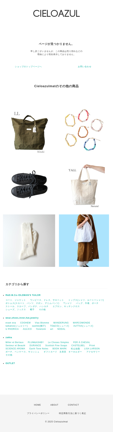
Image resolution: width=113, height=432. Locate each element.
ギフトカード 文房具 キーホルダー (63, 352)
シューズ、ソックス (16, 309)
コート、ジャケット (16, 300)
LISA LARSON (92, 348)
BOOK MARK (60, 348)
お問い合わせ (84, 66)
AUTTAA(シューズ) (83, 326)
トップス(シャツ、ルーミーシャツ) (86, 300)
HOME (37, 405)
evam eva (11, 323)
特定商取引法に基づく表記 (72, 413)
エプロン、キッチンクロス (66, 306)
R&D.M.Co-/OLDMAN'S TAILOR (23, 295)
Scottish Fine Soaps (56, 345)
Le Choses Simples (58, 342)
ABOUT (54, 405)
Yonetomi (41, 329)
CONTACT (73, 405)
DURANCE (35, 345)
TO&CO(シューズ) (59, 326)
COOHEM (25, 323)
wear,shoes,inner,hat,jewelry (22, 318)
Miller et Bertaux (15, 342)
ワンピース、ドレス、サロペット (47, 300)
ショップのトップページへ (28, 66)
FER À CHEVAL (81, 342)
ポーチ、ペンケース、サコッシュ (22, 352)
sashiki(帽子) (39, 326)
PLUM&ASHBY (36, 342)
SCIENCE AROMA (15, 348)
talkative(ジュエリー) (17, 326)
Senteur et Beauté (15, 345)
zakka (9, 337)
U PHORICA (12, 329)
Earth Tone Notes (38, 348)
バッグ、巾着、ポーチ (87, 303)
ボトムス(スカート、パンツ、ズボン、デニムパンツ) (32, 303)
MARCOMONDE (81, 323)
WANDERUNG (61, 323)
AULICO (27, 329)
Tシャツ (67, 303)
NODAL (61, 329)
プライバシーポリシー (38, 413)
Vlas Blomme (42, 323)
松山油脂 (75, 348)
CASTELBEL (78, 345)
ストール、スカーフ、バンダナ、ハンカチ (27, 306)
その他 (42, 309)
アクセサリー (93, 352)
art (51, 329)
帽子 (32, 309)
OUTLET (10, 363)
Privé (92, 345)
